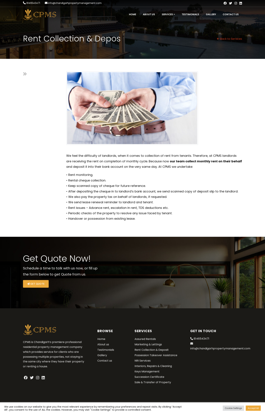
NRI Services (143, 361)
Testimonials (190, 14)
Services (167, 14)
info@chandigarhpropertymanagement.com (75, 3)
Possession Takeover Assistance (156, 355)
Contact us (231, 14)
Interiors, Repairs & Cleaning (153, 366)
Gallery (211, 14)
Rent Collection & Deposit (152, 350)
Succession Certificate (149, 377)
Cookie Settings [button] (233, 408)
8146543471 (33, 3)
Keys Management (147, 371)
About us (149, 14)
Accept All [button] (253, 408)
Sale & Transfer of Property (153, 382)
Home (132, 14)
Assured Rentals (145, 339)
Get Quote (35, 283)
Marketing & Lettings (148, 344)
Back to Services (229, 39)
